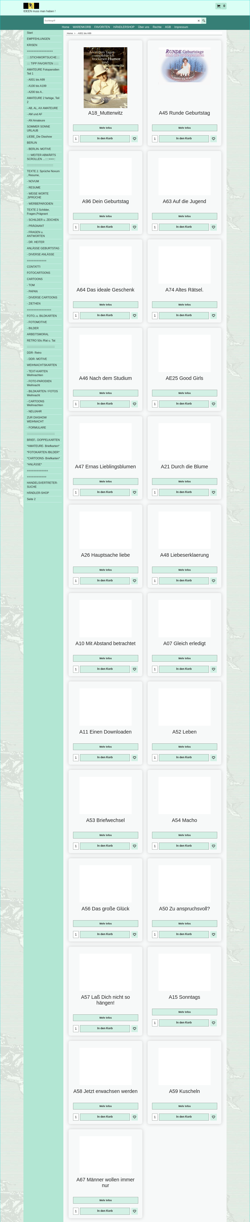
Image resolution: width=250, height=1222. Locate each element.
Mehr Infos (105, 127)
